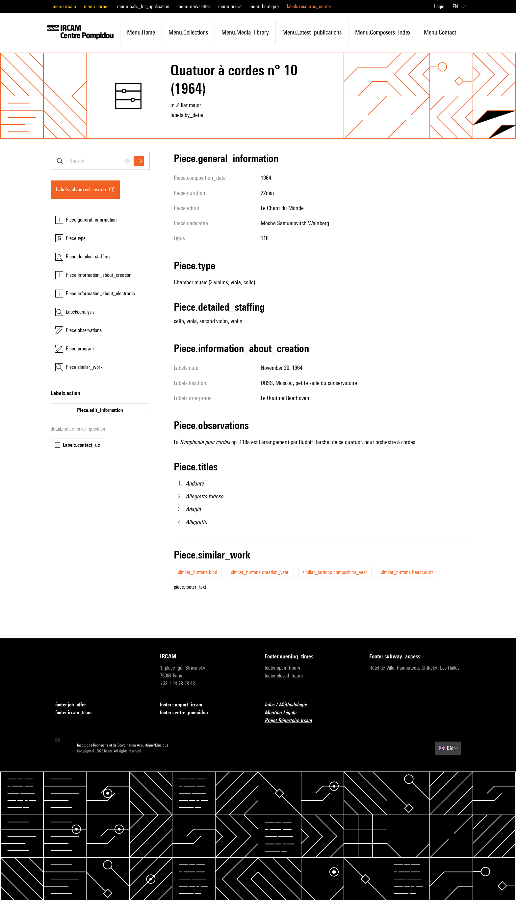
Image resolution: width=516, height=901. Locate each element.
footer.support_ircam (185, 704)
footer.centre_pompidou (188, 712)
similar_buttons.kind (197, 572)
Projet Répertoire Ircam (292, 720)
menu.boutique (264, 6)
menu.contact (440, 32)
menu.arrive (230, 6)
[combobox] (100, 161)
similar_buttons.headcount (407, 572)
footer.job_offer (74, 704)
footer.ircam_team (77, 712)
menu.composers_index (382, 32)
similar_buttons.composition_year (334, 572)
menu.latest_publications (312, 32)
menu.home (141, 32)
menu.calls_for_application (143, 6)
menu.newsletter (193, 6)
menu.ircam (64, 6)
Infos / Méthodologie (290, 704)
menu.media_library (245, 32)
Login (439, 6)
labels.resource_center (309, 6)
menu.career (96, 6)
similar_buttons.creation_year (260, 572)
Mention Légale (284, 712)
